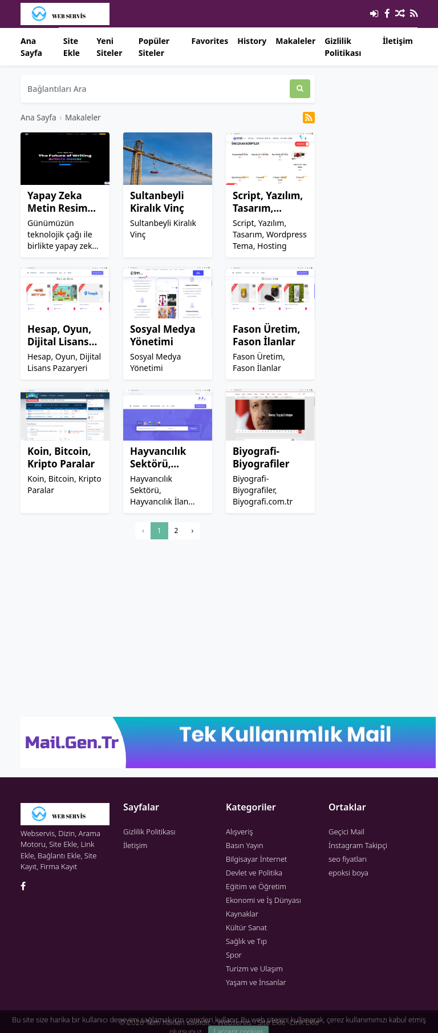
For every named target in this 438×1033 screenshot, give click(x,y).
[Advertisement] (168, 628)
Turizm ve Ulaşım (254, 968)
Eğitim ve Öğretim (256, 886)
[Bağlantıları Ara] (155, 88)
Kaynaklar (242, 914)
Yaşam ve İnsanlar (256, 982)
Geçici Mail (346, 831)
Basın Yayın (244, 845)
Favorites (209, 40)
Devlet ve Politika (254, 872)
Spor (234, 955)
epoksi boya (348, 872)
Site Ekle (71, 46)
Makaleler (295, 40)
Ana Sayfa (31, 46)
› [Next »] (192, 530)
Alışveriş (239, 831)
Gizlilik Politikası (343, 46)
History (251, 40)
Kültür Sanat (246, 927)
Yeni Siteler (109, 46)
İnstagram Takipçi (357, 845)
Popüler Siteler (154, 46)
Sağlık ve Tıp (246, 941)
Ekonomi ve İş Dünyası (263, 900)
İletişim (398, 40)
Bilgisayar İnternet (256, 859)
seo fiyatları (347, 859)
